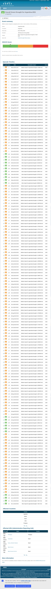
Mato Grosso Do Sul (12, 551)
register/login (43, 0)
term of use (32, 0)
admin (48, 0)
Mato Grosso (10, 547)
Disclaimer (24, 569)
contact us (37, 0)
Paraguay (10, 534)
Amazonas (10, 538)
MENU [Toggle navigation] (4, 8)
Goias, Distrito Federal (13, 542)
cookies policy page (26, 580)
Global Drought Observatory (24, 37)
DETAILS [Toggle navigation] (5, 18)
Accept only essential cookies (23, 586)
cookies (49, 569)
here (17, 51)
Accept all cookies (10, 586)
